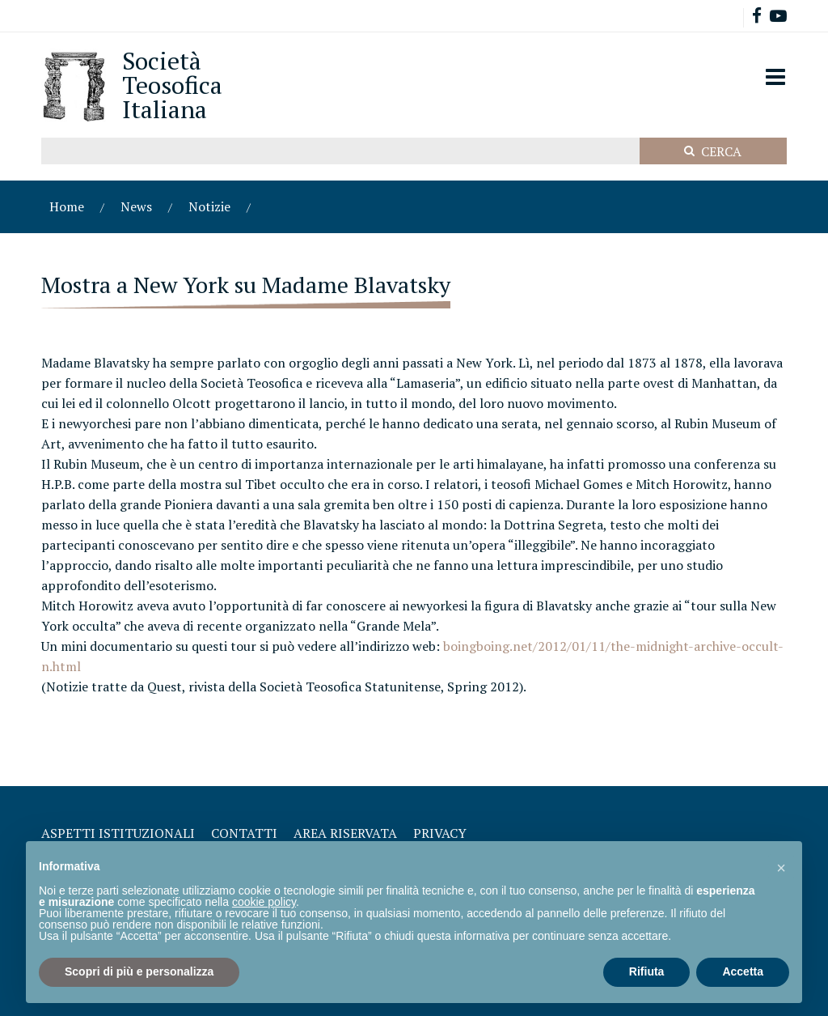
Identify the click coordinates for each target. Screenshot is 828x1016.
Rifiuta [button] (647, 971)
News (136, 206)
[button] (781, 867)
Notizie (209, 206)
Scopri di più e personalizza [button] (139, 971)
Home (66, 206)
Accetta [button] (742, 971)
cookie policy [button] (264, 901)
